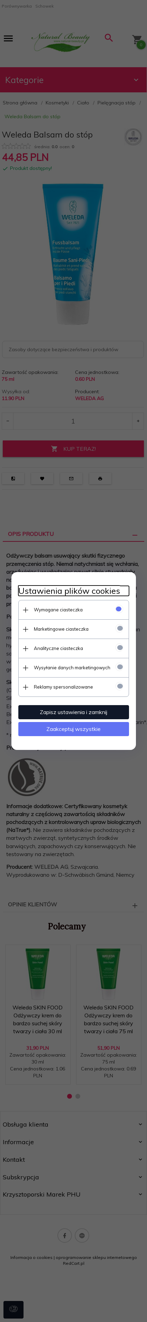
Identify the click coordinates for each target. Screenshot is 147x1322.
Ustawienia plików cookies (69, 591)
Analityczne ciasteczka (58, 648)
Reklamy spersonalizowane (63, 687)
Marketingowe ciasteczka (61, 629)
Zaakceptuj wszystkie (73, 728)
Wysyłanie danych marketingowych (72, 667)
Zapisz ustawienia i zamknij (73, 712)
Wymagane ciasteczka (58, 609)
